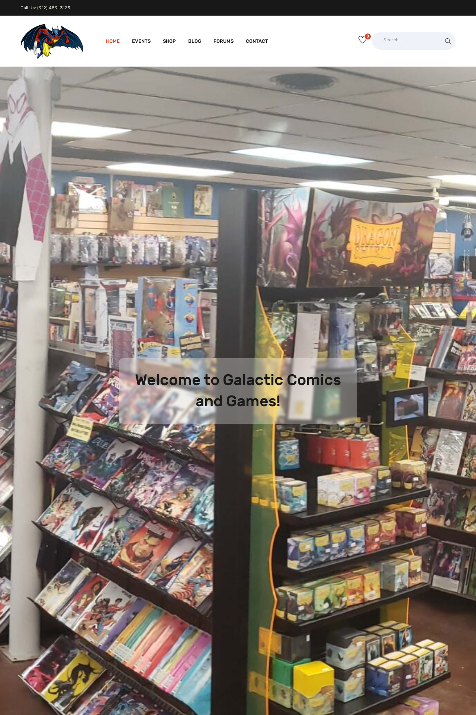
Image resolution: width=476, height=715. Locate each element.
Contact (257, 41)
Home (113, 41)
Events (141, 41)
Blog (194, 41)
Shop (169, 41)
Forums (223, 41)
